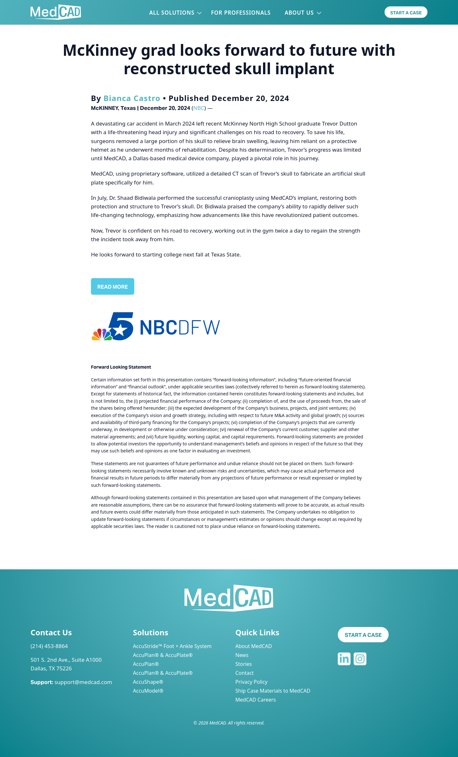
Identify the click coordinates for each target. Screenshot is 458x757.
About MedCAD (253, 646)
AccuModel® (148, 690)
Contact (244, 672)
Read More (112, 287)
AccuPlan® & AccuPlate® (163, 655)
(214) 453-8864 (49, 646)
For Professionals (241, 12)
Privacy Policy (251, 681)
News (241, 655)
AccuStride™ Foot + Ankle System (172, 646)
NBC (199, 108)
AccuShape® (148, 681)
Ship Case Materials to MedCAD (272, 690)
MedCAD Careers (255, 699)
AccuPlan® (146, 663)
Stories (243, 663)
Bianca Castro (132, 98)
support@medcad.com (83, 682)
